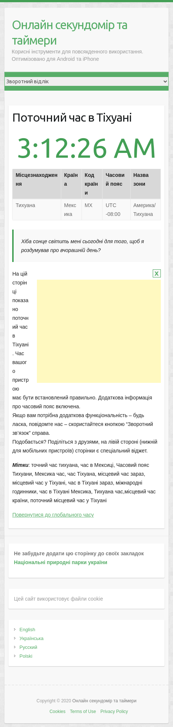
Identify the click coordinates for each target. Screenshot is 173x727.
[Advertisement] (99, 331)
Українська (32, 638)
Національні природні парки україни (60, 562)
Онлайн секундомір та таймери (69, 32)
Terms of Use (83, 711)
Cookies (57, 711)
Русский (28, 647)
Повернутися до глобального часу (53, 515)
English (27, 629)
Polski (26, 656)
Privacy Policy (114, 711)
